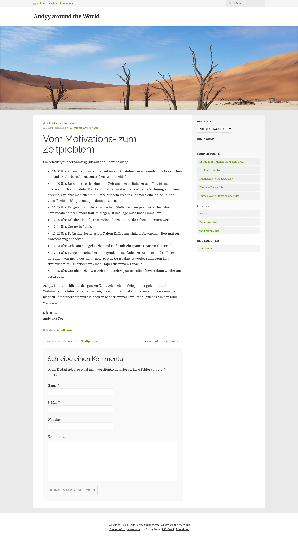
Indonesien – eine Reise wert (216, 178)
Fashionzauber (208, 222)
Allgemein (68, 330)
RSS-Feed (168, 529)
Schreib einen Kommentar (62, 123)
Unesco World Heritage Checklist (219, 196)
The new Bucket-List (211, 187)
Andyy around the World (66, 16)
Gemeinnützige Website (124, 529)
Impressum (206, 248)
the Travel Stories (210, 231)
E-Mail (54, 402)
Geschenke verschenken (162, 341)
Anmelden (182, 529)
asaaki (203, 213)
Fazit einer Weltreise (211, 170)
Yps (96, 127)
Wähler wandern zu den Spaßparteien (73, 341)
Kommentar (57, 436)
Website (54, 419)
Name (53, 385)
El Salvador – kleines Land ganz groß (221, 161)
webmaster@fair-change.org (55, 3)
